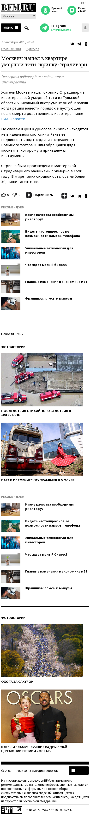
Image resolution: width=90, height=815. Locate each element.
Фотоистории (13, 347)
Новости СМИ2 (12, 334)
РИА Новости (13, 118)
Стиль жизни (11, 49)
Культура (32, 49)
